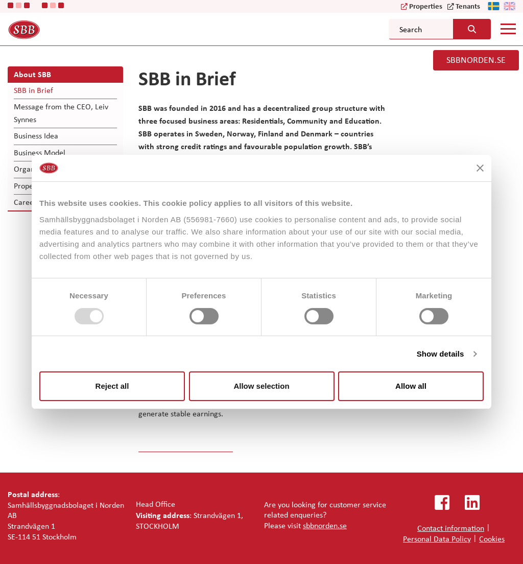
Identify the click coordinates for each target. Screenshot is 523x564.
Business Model (39, 152)
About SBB (32, 74)
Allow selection (261, 386)
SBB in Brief (33, 90)
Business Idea (36, 135)
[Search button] (472, 29)
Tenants (468, 6)
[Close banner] (480, 168)
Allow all (410, 386)
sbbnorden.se (325, 525)
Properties (425, 6)
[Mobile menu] (508, 28)
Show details (440, 353)
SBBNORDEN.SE (476, 60)
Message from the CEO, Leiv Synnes (61, 112)
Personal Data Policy (437, 538)
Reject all (112, 386)
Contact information (450, 528)
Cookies (492, 538)
